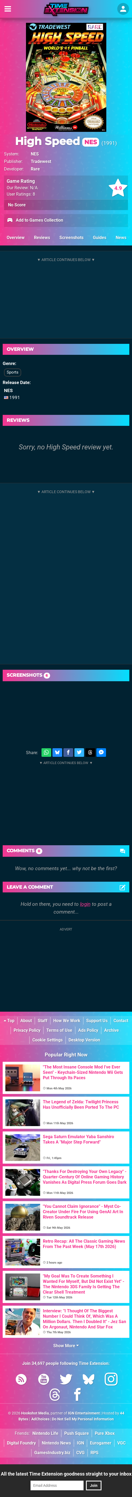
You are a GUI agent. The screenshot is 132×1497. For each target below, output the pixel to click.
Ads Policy (88, 1030)
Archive (111, 1030)
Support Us (97, 1020)
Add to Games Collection (35, 220)
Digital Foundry (21, 1443)
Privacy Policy (27, 1030)
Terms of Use (59, 1030)
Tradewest (41, 161)
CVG (80, 1452)
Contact (121, 1020)
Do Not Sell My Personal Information (83, 1419)
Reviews (42, 237)
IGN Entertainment (84, 1413)
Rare (35, 169)
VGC (121, 1443)
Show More (66, 1345)
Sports (12, 372)
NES (35, 154)
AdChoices (40, 1419)
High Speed (57, 141)
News (121, 237)
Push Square (76, 1433)
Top (9, 1020)
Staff (42, 1020)
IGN (80, 1443)
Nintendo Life (45, 1433)
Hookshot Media (35, 1413)
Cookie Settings (47, 1039)
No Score (17, 204)
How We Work (66, 1020)
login (85, 904)
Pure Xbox (105, 1433)
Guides (99, 237)
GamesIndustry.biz (52, 1452)
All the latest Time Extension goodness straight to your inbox (66, 1474)
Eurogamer (100, 1443)
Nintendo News (56, 1443)
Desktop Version (84, 1039)
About (26, 1020)
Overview (16, 237)
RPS (94, 1452)
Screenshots (71, 237)
